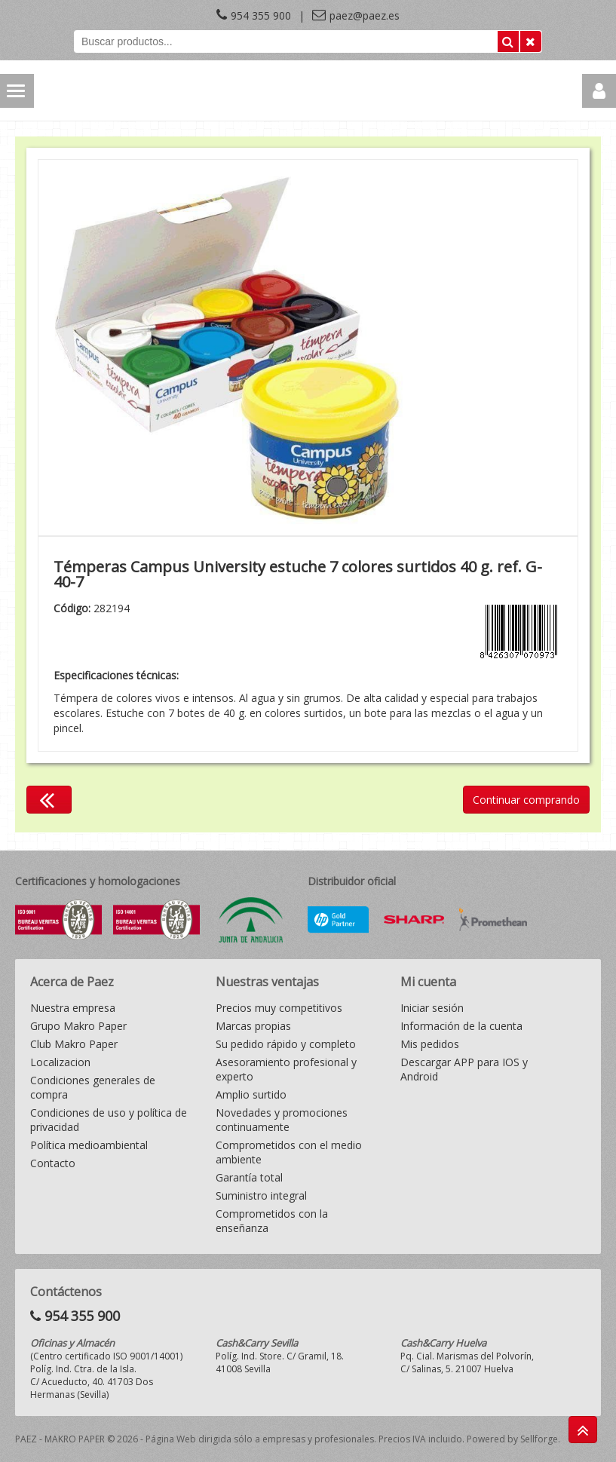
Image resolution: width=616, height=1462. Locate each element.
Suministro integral (261, 1195)
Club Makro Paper (74, 1044)
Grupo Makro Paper (78, 1026)
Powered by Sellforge (512, 1439)
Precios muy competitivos (279, 1008)
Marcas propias (253, 1026)
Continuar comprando (526, 799)
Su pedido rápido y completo (286, 1044)
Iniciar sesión (432, 1008)
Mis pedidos (429, 1044)
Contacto (52, 1163)
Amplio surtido (251, 1094)
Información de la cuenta (461, 1026)
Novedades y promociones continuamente (282, 1119)
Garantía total (249, 1177)
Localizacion (60, 1062)
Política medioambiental (89, 1145)
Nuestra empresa (72, 1008)
